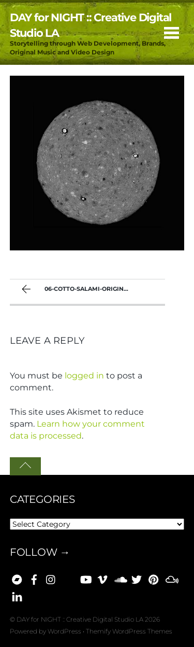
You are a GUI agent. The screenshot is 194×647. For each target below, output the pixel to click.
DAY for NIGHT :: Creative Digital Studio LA (80, 619)
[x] (136, 578)
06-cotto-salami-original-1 (77, 290)
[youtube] (85, 578)
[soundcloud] (119, 578)
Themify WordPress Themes (129, 631)
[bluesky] (68, 578)
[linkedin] (17, 595)
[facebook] (34, 578)
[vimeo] (102, 578)
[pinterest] (153, 578)
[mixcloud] (170, 578)
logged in (84, 376)
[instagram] (51, 578)
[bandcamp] (17, 578)
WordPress (64, 631)
